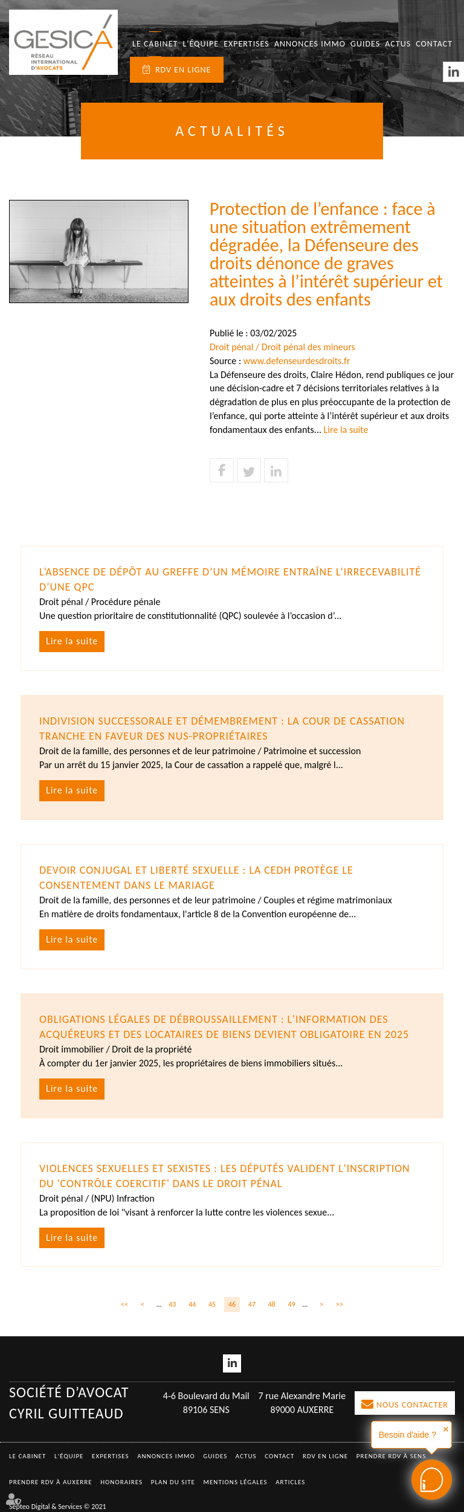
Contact (434, 44)
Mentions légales (236, 1482)
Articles (290, 1482)
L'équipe (200, 44)
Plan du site (173, 1482)
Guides (365, 44)
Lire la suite (346, 429)
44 (192, 1304)
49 (291, 1304)
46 (232, 1304)
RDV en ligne (183, 70)
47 (252, 1304)
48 (272, 1304)
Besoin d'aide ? (407, 1435)
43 (172, 1304)
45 (212, 1304)
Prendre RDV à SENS (391, 1456)
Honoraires (121, 1482)
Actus (398, 44)
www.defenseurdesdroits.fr (296, 361)
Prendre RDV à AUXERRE (50, 1482)
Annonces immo (310, 44)
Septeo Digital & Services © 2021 (57, 1506)
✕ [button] (446, 1429)
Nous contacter (412, 1405)
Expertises (246, 44)
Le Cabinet (155, 44)
